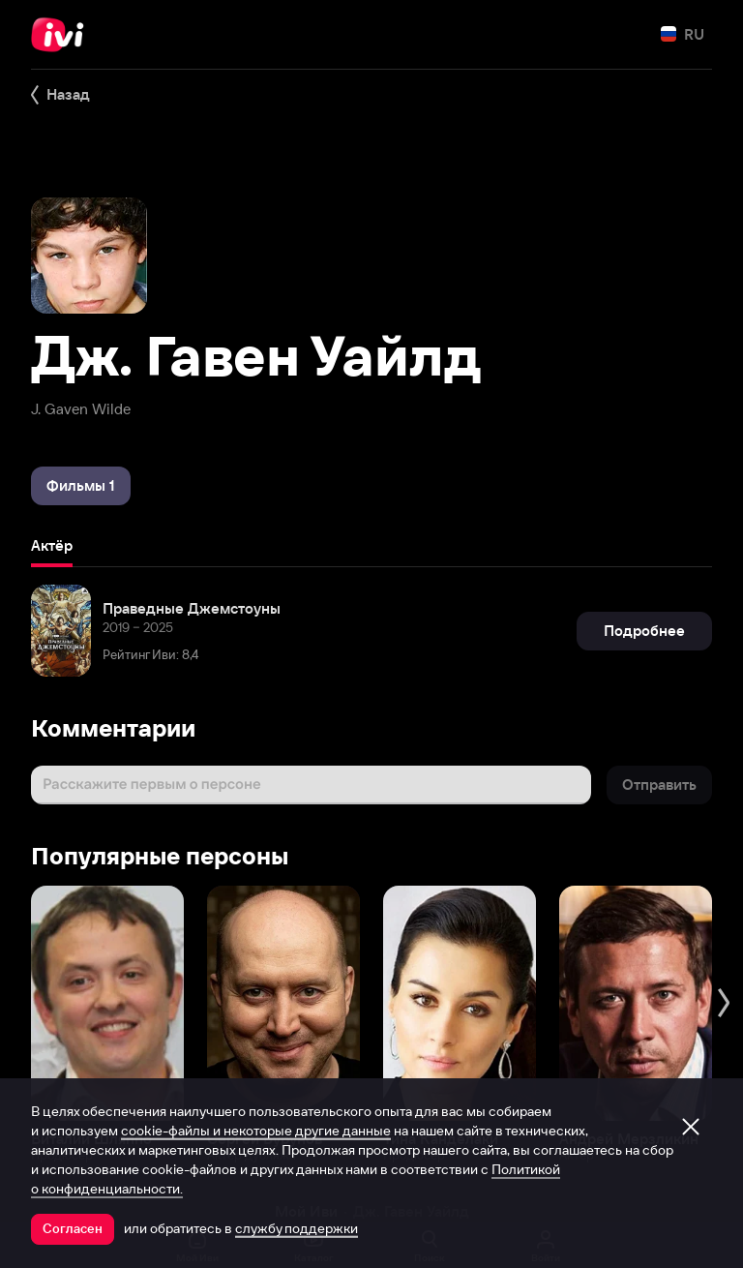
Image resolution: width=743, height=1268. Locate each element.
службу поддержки (296, 1228)
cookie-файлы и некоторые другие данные (256, 1130)
